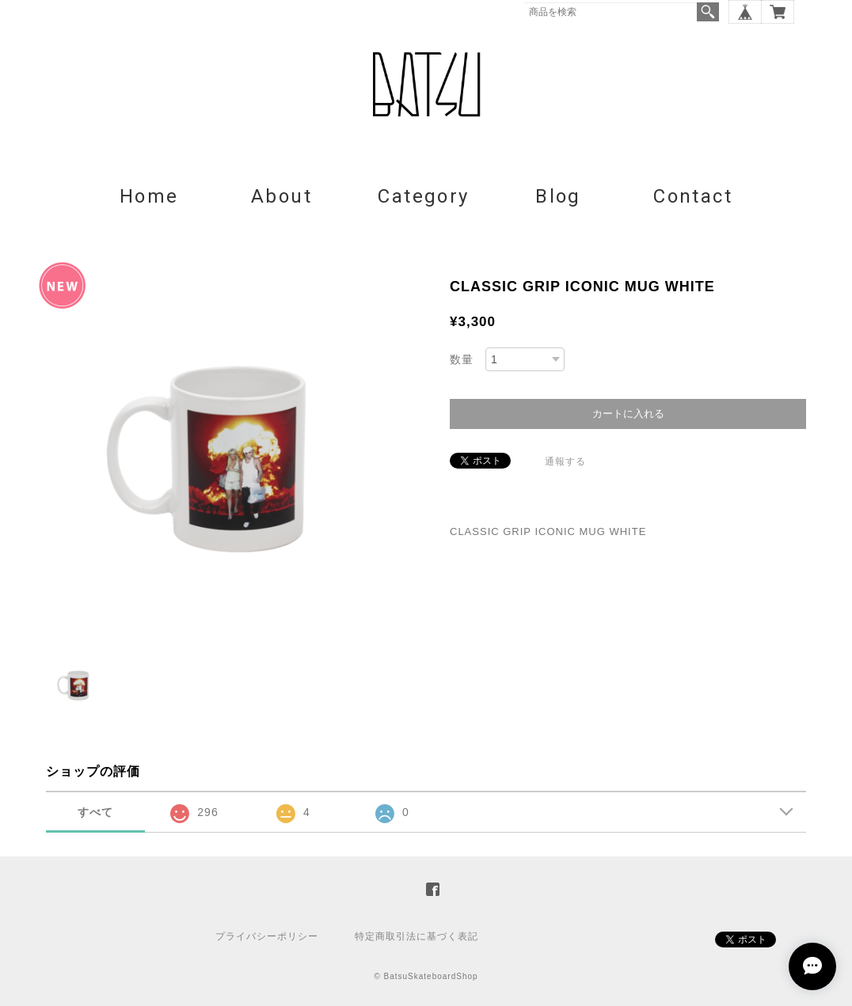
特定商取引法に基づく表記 (416, 936)
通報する (565, 461)
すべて (95, 812)
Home (149, 196)
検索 (708, 11)
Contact (692, 196)
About (281, 196)
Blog (558, 196)
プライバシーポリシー (266, 936)
